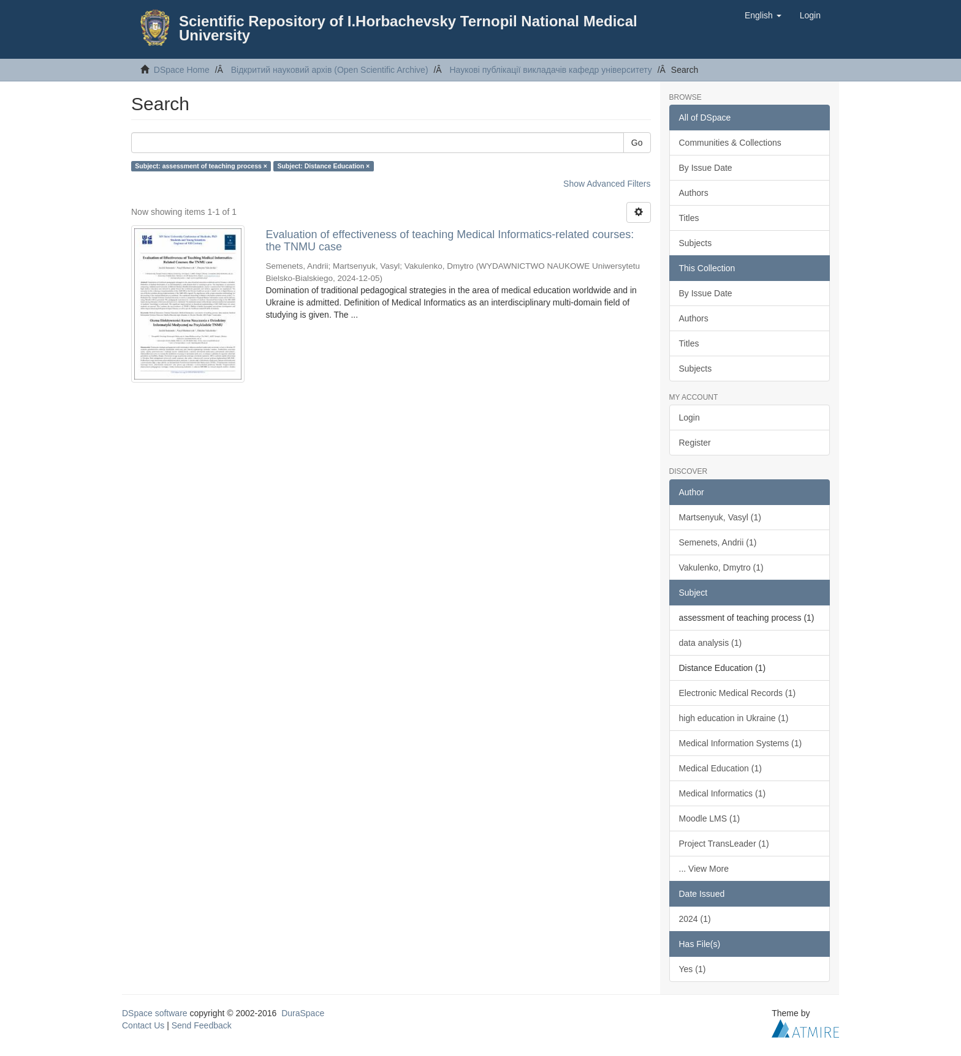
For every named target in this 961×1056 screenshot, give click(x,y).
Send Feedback (202, 1025)
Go (637, 143)
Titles (689, 218)
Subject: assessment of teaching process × (201, 166)
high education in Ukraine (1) (734, 718)
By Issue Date (705, 168)
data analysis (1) (710, 643)
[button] (763, 15)
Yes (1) (692, 969)
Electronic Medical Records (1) (737, 693)
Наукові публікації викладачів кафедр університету (550, 70)
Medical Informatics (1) (722, 793)
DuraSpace (302, 1013)
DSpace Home (182, 70)
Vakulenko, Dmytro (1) (721, 567)
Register (695, 442)
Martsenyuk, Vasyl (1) (720, 517)
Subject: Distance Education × (323, 166)
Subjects (695, 243)
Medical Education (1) (720, 768)
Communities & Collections (730, 143)
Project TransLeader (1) (724, 843)
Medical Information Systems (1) (740, 743)
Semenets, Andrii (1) (718, 542)
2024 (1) (695, 919)
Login (689, 417)
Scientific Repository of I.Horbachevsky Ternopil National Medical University (408, 28)
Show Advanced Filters (606, 184)
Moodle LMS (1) (709, 818)
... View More (704, 869)
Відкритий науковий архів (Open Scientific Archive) (329, 70)
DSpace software (155, 1013)
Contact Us (143, 1025)
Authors (693, 193)
